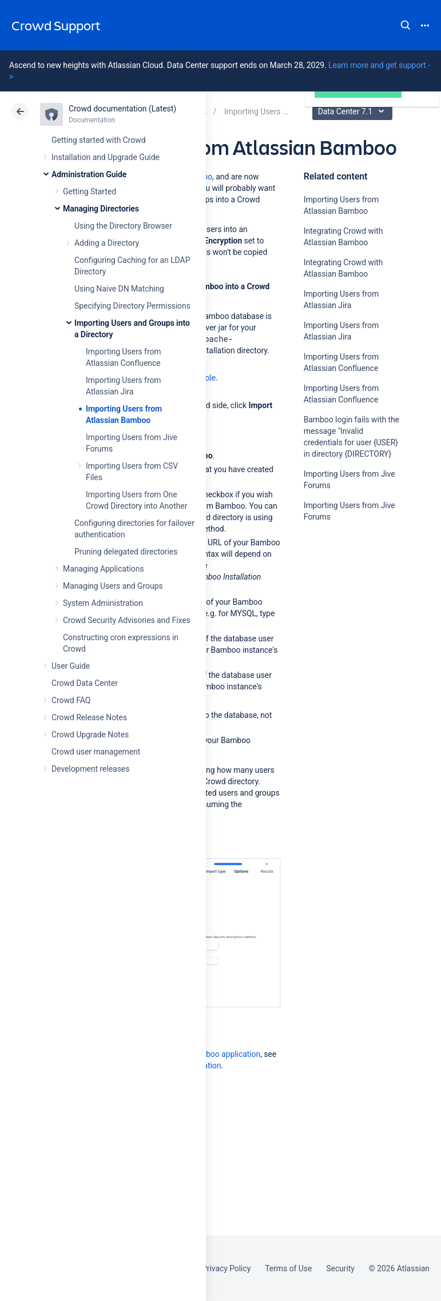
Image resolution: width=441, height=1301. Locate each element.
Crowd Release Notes (89, 717)
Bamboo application (225, 1054)
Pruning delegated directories (125, 551)
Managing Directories (101, 208)
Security (340, 1268)
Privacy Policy (226, 1268)
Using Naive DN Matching (119, 288)
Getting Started (89, 191)
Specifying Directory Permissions (132, 305)
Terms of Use (288, 1268)
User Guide (70, 666)
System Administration (103, 603)
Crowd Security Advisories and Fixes (126, 620)
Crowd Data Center (84, 683)
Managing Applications (103, 568)
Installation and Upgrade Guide (105, 157)
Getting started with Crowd (98, 140)
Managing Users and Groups (113, 585)
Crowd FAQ (70, 700)
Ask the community (344, 628)
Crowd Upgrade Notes (90, 734)
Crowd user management (95, 751)
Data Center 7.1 (354, 111)
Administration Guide (88, 174)
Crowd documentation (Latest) (122, 108)
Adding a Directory (106, 243)
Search (405, 25)
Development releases (90, 768)
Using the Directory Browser (123, 225)
